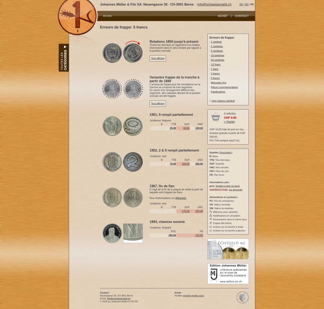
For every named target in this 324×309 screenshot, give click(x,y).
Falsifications (218, 91)
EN (246, 4)
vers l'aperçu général (223, 100)
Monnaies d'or (218, 82)
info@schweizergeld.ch (214, 4)
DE (241, 4)
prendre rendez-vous (193, 295)
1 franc (215, 69)
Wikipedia (180, 198)
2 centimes (217, 46)
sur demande (235, 189)
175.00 (185, 211)
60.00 (186, 128)
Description (225, 152)
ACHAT (222, 16)
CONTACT (242, 16)
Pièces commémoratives (224, 87)
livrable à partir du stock (228, 186)
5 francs (215, 78)
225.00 (199, 211)
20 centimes (217, 60)
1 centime (216, 41)
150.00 (185, 163)
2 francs (215, 73)
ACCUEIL (107, 16)
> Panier (229, 121)
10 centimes (217, 55)
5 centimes (217, 51)
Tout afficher (157, 58)
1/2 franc (216, 64)
